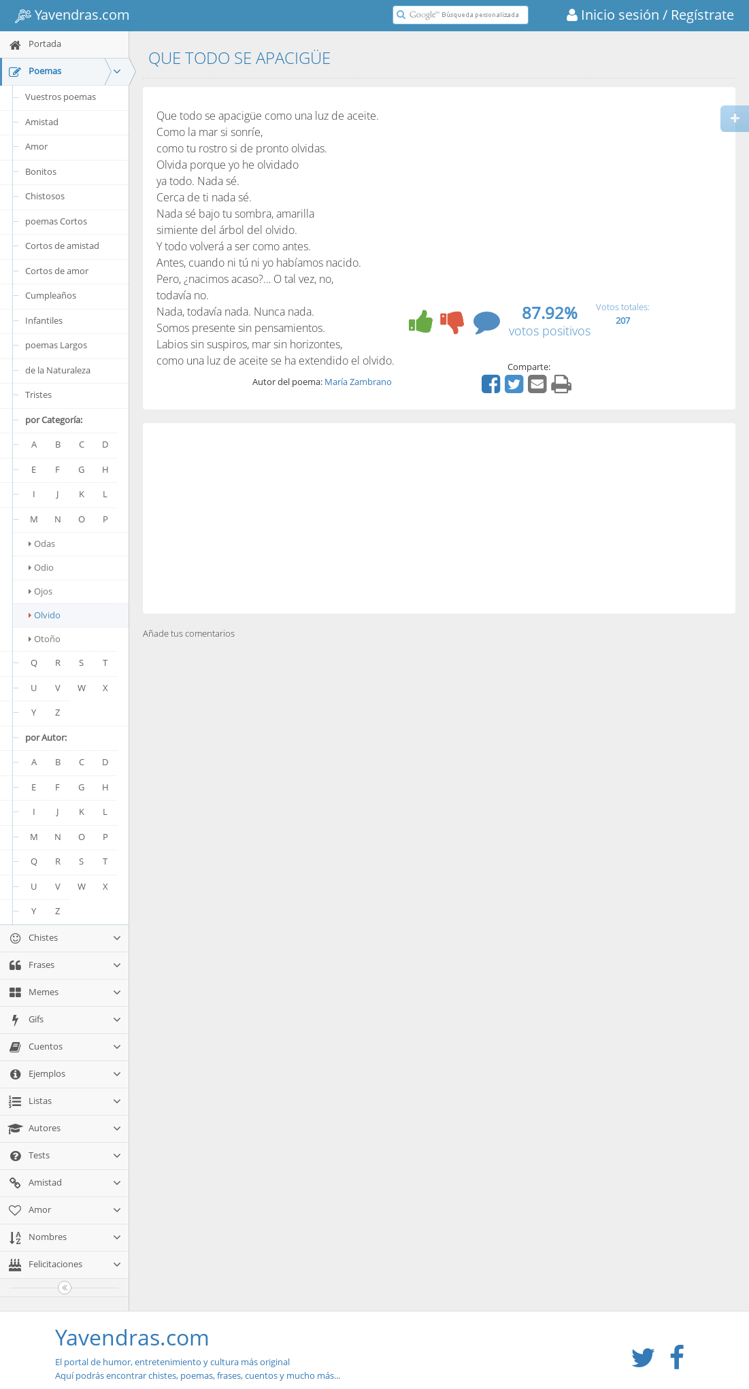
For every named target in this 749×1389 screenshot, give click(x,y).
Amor (36, 146)
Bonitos (40, 171)
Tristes (38, 394)
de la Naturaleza (57, 370)
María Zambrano (358, 381)
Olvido (45, 615)
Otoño (45, 639)
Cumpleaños (50, 295)
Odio (41, 567)
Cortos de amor (56, 271)
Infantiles (44, 320)
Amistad (42, 122)
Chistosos (45, 196)
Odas (42, 543)
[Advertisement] (439, 518)
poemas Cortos (56, 221)
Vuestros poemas (60, 96)
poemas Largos (56, 345)
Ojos (40, 591)
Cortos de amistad (62, 245)
